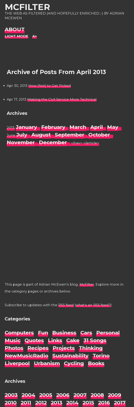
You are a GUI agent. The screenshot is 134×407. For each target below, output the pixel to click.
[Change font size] (34, 36)
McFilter (27, 7)
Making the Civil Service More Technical (62, 99)
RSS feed (66, 305)
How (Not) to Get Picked (49, 86)
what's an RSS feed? (93, 305)
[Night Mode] (16, 36)
